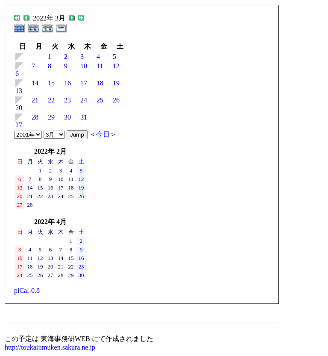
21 (35, 100)
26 (116, 100)
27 (18, 124)
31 (83, 117)
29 (51, 117)
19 (116, 83)
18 (100, 83)
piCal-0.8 (27, 290)
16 (67, 83)
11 (100, 66)
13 (18, 90)
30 (67, 117)
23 (67, 100)
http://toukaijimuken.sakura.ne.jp (50, 347)
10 (83, 66)
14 (35, 83)
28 (35, 117)
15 (51, 83)
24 (83, 100)
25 (100, 100)
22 (51, 100)
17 (83, 83)
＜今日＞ (103, 134)
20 (18, 107)
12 (116, 66)
